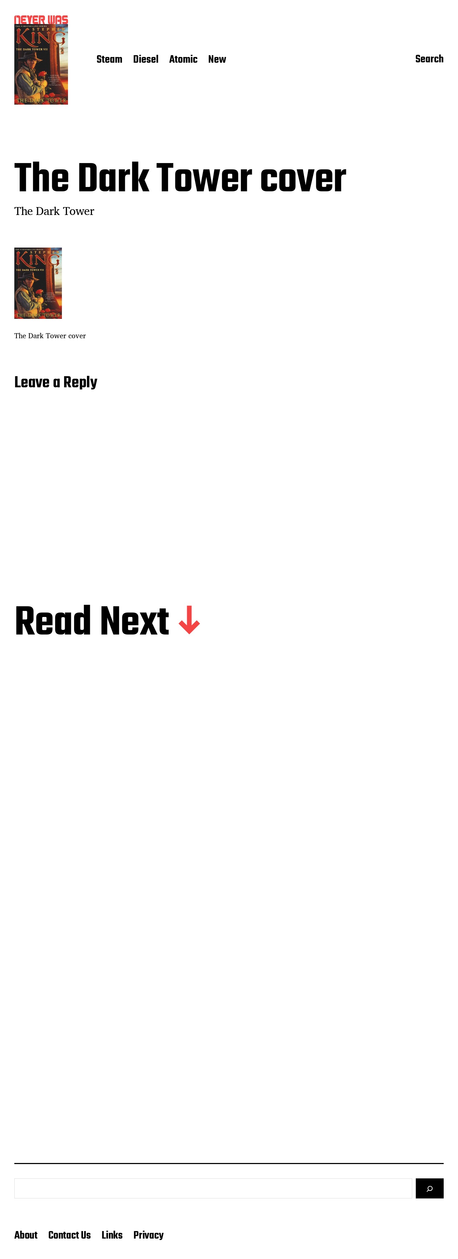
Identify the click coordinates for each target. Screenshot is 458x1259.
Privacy (148, 1235)
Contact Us (69, 1235)
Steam (109, 60)
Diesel (146, 60)
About (26, 1235)
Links (112, 1235)
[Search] (430, 1188)
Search (429, 60)
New (217, 60)
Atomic (183, 60)
